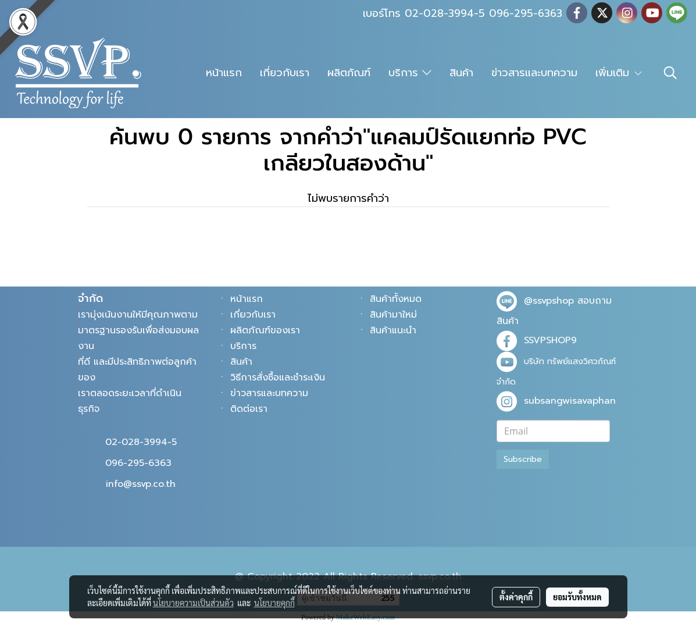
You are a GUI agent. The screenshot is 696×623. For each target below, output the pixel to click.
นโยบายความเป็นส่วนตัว (193, 602)
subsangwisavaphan (570, 401)
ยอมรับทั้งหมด (577, 597)
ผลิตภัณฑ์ (348, 73)
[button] (670, 73)
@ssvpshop (549, 301)
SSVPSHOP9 (550, 340)
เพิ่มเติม (619, 73)
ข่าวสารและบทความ (534, 73)
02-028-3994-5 (141, 442)
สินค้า (461, 73)
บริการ (409, 73)
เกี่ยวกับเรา (284, 73)
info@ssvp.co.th (141, 484)
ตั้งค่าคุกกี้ (516, 597)
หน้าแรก (224, 73)
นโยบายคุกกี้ (274, 602)
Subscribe (523, 459)
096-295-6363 (138, 463)
